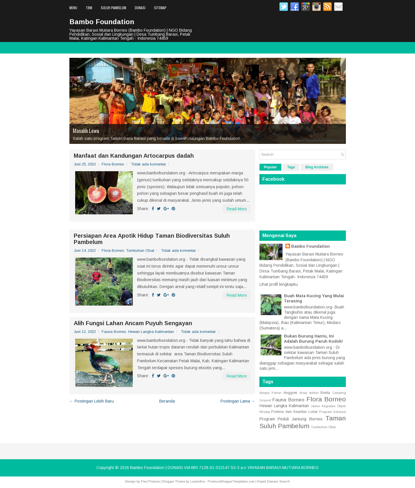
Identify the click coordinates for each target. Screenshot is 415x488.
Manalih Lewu (86, 130)
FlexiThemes (150, 481)
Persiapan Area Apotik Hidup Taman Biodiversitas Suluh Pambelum (152, 238)
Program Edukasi (332, 411)
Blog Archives (316, 167)
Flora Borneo (113, 164)
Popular (270, 167)
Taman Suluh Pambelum (302, 422)
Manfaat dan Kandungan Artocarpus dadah (134, 155)
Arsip (303, 392)
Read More (237, 209)
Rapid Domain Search (273, 481)
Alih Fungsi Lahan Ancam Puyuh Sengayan (133, 323)
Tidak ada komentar (148, 164)
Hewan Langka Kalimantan (151, 331)
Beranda (167, 401)
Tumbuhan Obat (140, 250)
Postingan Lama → (238, 401)
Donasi (140, 7)
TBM (89, 7)
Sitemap (160, 7)
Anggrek (290, 393)
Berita (325, 393)
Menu (73, 7)
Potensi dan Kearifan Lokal (294, 412)
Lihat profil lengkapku (278, 284)
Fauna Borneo (114, 331)
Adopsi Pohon (270, 392)
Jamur (315, 406)
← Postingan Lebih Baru (91, 401)
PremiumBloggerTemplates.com (231, 481)
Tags (291, 167)
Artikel (314, 392)
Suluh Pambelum (113, 7)
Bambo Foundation (101, 22)
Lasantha (197, 481)
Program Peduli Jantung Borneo (291, 419)
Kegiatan (329, 406)
